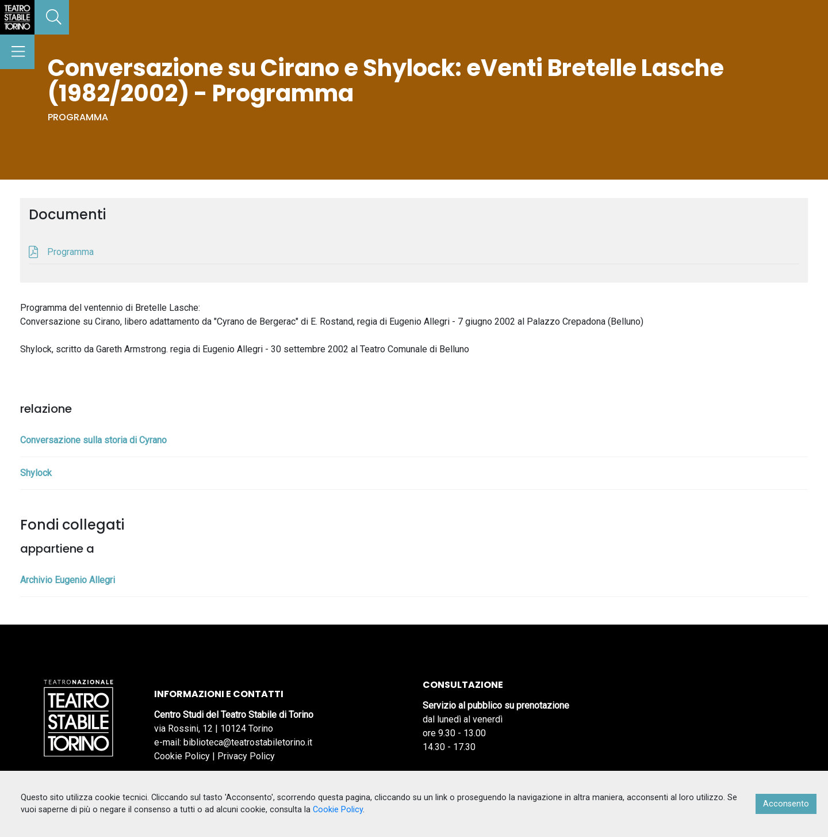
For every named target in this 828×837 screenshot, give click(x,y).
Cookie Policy (182, 756)
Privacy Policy (246, 756)
